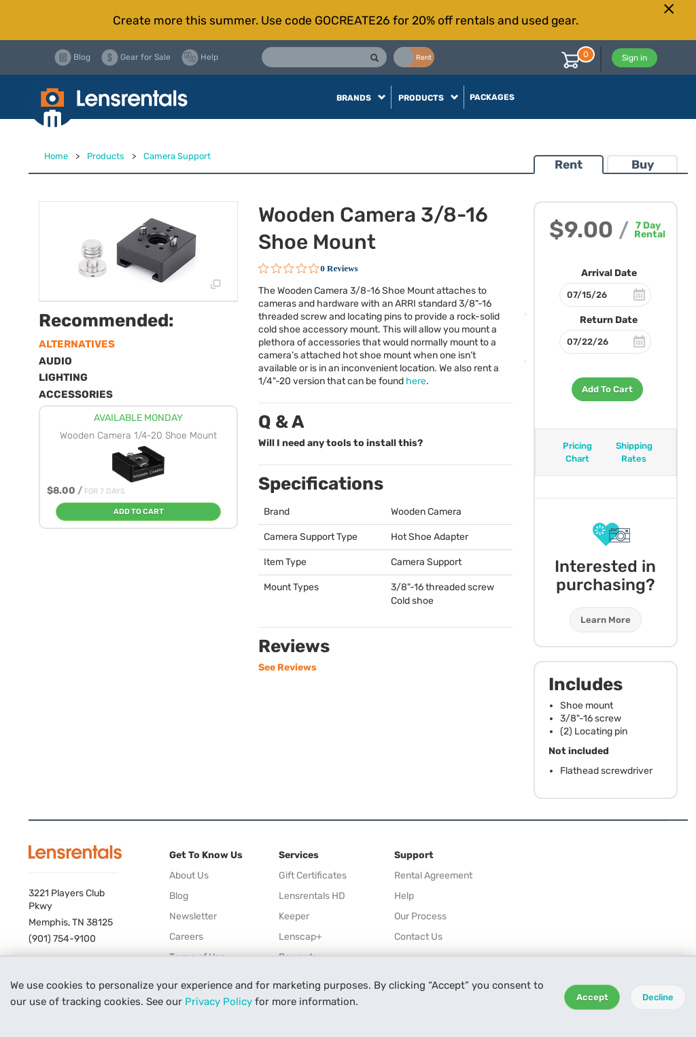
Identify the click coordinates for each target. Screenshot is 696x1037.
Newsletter (193, 916)
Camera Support (177, 156)
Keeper (294, 916)
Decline (658, 997)
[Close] (669, 9)
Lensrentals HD (312, 896)
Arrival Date (609, 273)
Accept (592, 997)
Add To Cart (607, 389)
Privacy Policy (218, 1002)
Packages (492, 97)
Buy (642, 164)
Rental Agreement (433, 875)
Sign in (634, 58)
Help (404, 896)
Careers (186, 936)
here (416, 381)
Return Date (609, 320)
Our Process (420, 916)
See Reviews (287, 667)
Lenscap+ (300, 936)
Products (105, 156)
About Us (189, 875)
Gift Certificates (313, 875)
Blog (178, 896)
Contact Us (418, 936)
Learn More (605, 620)
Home (56, 156)
